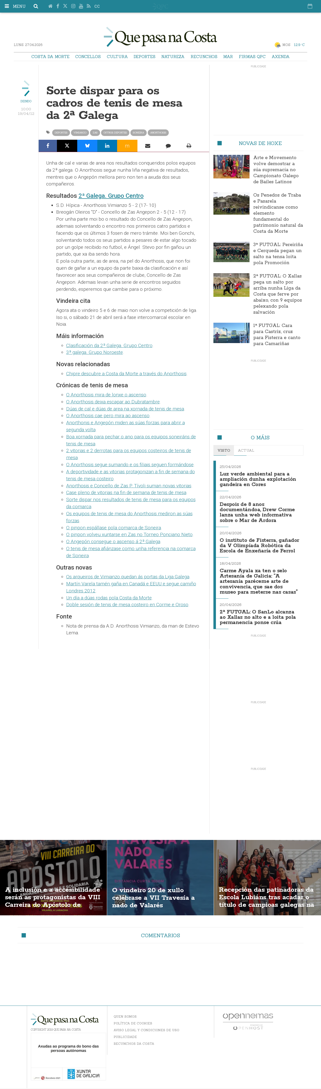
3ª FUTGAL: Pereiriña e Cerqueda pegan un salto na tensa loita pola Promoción (278, 254)
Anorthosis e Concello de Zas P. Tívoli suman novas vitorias (128, 486)
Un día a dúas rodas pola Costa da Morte (109, 598)
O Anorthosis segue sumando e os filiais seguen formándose (130, 464)
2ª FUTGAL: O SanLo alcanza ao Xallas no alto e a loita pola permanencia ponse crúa (258, 618)
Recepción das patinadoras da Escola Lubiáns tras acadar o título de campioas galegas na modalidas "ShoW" (265, 906)
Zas (95, 132)
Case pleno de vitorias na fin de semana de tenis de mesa (126, 492)
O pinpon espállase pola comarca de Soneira (113, 528)
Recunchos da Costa (134, 1044)
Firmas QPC (252, 56)
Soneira (138, 132)
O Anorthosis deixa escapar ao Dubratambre (113, 402)
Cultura (117, 56)
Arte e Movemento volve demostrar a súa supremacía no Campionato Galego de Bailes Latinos (276, 170)
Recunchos (204, 56)
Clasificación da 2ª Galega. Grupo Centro (109, 345)
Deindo (26, 101)
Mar (228, 56)
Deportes (144, 56)
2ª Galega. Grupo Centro (111, 195)
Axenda (281, 56)
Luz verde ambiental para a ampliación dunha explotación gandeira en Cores (258, 478)
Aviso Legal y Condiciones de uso (146, 1031)
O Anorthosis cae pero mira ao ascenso (107, 415)
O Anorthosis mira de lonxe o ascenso (106, 395)
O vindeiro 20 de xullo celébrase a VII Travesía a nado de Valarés (155, 898)
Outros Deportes (115, 132)
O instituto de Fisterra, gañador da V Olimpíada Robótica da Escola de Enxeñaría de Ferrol (251, 546)
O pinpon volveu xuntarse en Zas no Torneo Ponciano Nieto (129, 534)
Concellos (88, 56)
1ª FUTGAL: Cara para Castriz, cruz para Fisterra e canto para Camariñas (276, 335)
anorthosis (158, 132)
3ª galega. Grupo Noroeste (94, 352)
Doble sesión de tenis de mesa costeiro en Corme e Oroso (127, 604)
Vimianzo (80, 132)
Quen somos (125, 1017)
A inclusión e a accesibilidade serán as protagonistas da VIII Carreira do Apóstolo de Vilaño (44, 906)
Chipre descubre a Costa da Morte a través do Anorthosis (126, 373)
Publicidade (125, 1037)
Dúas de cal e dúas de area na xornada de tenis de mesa (125, 409)
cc (97, 6)
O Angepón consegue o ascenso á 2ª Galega (113, 541)
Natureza (173, 56)
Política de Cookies (133, 1024)
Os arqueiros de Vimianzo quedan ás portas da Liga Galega (127, 577)
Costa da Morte (50, 56)
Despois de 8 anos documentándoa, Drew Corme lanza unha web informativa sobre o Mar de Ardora (258, 511)
